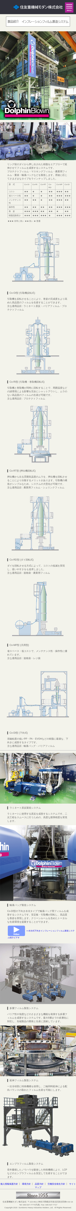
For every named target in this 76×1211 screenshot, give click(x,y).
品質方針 (39, 1184)
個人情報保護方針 (9, 1184)
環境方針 (26, 1184)
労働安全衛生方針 (56, 1184)
